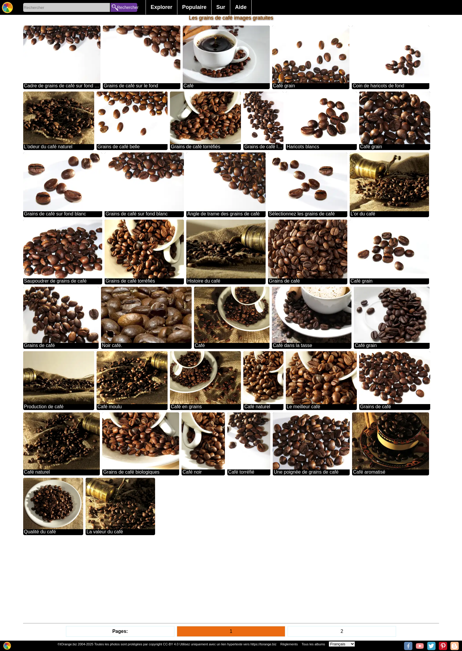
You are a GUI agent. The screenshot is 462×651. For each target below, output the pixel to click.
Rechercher (127, 7)
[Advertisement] (201, 579)
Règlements (289, 644)
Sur (220, 7)
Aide (241, 7)
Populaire (194, 7)
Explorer (161, 7)
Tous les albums (313, 644)
